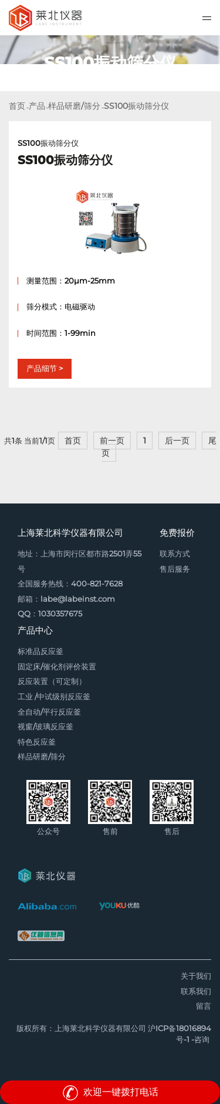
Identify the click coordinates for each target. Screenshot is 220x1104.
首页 (17, 106)
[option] (110, 63)
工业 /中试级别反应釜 (54, 696)
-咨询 (200, 1039)
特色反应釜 (37, 742)
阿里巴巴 (47, 906)
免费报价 (177, 532)
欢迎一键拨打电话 (110, 1092)
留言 (203, 1006)
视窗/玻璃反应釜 (45, 726)
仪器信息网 (41, 936)
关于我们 (196, 976)
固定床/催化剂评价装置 (57, 666)
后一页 (177, 440)
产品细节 (41, 368)
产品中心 (35, 630)
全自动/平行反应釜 (49, 712)
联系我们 (196, 991)
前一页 (112, 440)
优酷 (119, 906)
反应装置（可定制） (52, 681)
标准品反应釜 (40, 651)
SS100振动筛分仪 (136, 106)
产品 (37, 106)
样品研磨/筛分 (74, 106)
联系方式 (175, 553)
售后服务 (175, 569)
